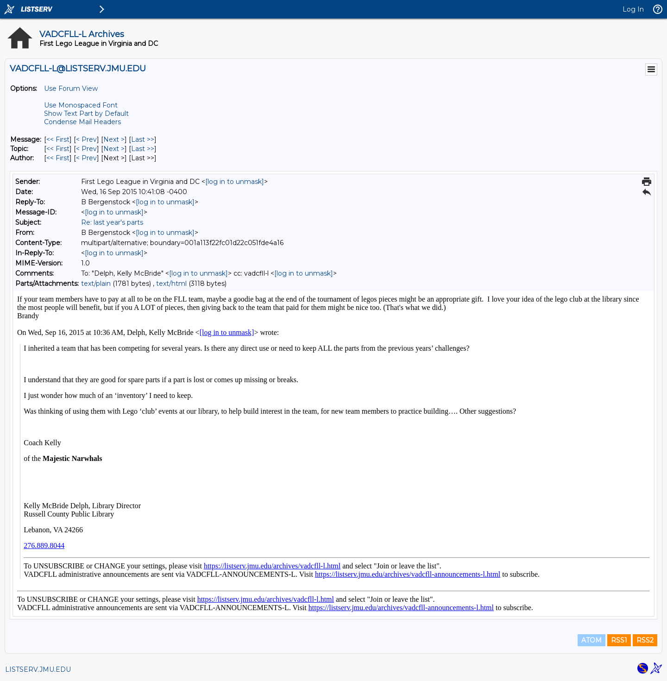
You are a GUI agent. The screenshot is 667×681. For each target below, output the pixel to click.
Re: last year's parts (112, 222)
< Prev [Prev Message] (86, 139)
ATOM (591, 640)
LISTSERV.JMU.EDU (38, 669)
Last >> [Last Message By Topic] (142, 149)
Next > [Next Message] (114, 139)
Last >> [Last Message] (142, 139)
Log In (633, 9)
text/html (171, 283)
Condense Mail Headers (82, 122)
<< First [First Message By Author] (57, 158)
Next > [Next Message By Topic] (114, 149)
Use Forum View (71, 88)
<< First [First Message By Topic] (57, 149)
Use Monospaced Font (81, 105)
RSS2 (645, 640)
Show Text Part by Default (86, 113)
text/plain (96, 283)
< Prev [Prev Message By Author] (86, 158)
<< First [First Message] (57, 139)
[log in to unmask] (234, 181)
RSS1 (619, 640)
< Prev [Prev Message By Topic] (86, 149)
